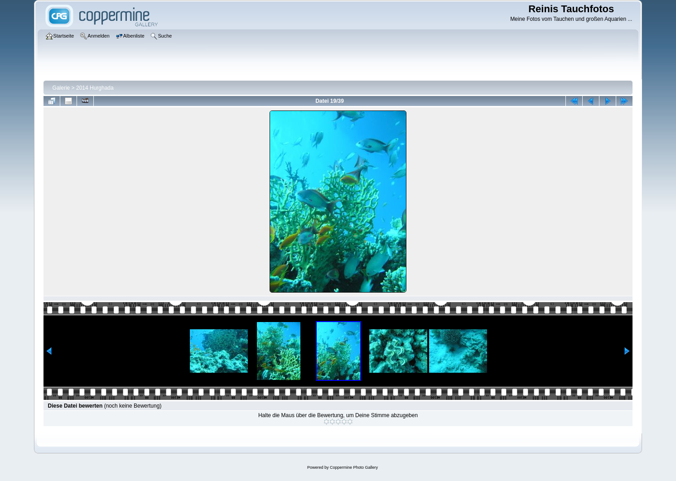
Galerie (61, 88)
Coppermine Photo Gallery (354, 467)
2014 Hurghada (95, 88)
